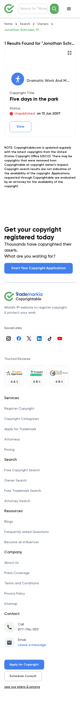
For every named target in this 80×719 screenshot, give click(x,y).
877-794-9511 (28, 629)
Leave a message (32, 645)
